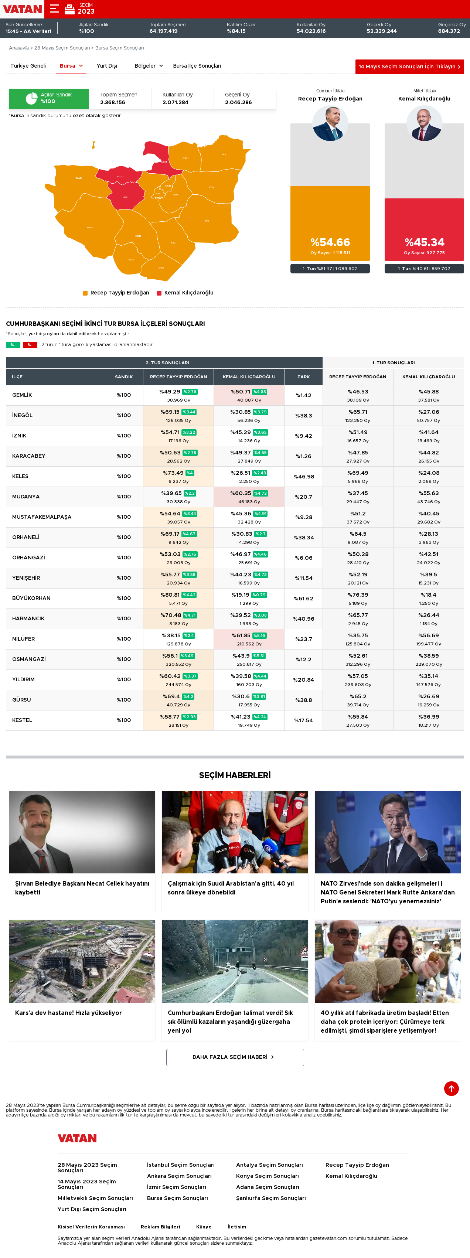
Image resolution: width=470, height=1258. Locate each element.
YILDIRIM (23, 679)
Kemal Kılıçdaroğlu (424, 99)
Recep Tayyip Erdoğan (330, 99)
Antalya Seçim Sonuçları (269, 1165)
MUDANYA (26, 497)
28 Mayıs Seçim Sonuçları (62, 48)
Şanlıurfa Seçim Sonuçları (271, 1198)
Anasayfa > (21, 48)
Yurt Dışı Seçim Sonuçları (92, 1209)
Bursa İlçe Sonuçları (197, 66)
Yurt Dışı (107, 66)
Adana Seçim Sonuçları (267, 1187)
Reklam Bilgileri (160, 1227)
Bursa (67, 66)
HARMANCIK (28, 618)
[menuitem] (130, 258)
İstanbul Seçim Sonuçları (181, 1165)
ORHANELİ (26, 537)
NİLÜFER (23, 639)
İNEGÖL (22, 415)
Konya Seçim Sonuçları (267, 1176)
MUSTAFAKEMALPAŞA (42, 517)
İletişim (237, 1227)
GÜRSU (21, 700)
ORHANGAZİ (28, 557)
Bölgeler (145, 66)
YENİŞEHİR (26, 578)
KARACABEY (28, 456)
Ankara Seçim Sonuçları (179, 1176)
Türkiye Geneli (28, 66)
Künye (204, 1227)
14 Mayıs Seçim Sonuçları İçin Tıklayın (407, 66)
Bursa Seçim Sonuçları (177, 1198)
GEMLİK (22, 395)
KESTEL (22, 720)
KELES (20, 476)
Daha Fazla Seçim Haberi (230, 1057)
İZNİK (19, 436)
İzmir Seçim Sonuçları (176, 1187)
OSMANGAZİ (29, 659)
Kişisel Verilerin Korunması (91, 1227)
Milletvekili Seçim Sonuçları (95, 1198)
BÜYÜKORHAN (31, 598)
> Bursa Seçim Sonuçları (117, 48)
